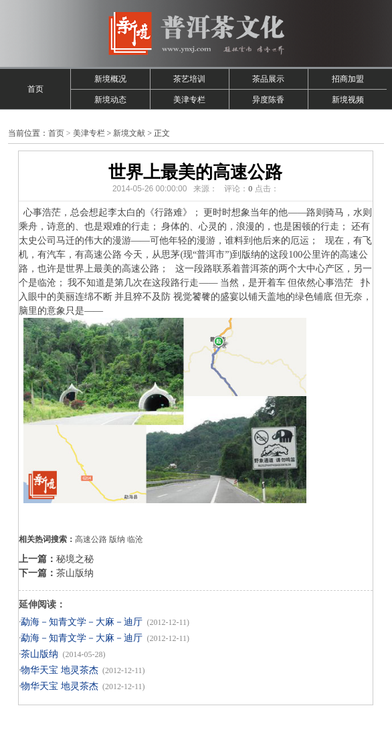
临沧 (135, 539)
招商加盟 (348, 79)
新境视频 (348, 99)
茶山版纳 (75, 573)
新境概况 (110, 79)
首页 (35, 89)
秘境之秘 (75, 559)
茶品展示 (268, 79)
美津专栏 (189, 99)
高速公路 (91, 539)
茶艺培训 (189, 79)
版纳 (117, 539)
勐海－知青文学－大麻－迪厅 (81, 622)
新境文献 (129, 133)
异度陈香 (268, 99)
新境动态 (110, 99)
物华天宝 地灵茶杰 (59, 670)
